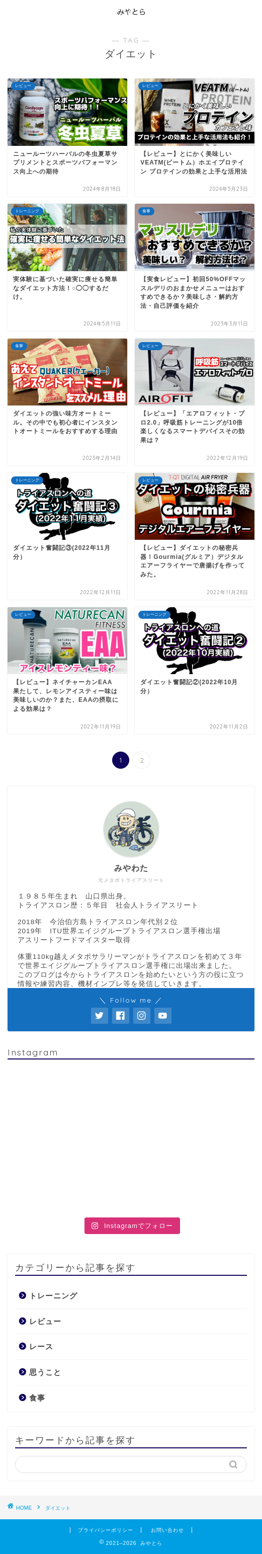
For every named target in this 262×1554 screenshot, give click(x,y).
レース (41, 1346)
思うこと (45, 1372)
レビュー (45, 1321)
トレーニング (53, 1295)
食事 (37, 1398)
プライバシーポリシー (105, 1530)
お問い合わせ (167, 1530)
